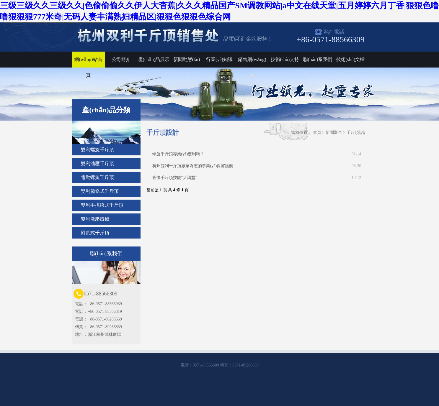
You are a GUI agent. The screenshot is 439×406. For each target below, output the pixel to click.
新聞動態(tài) (186, 59)
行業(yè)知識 (219, 59)
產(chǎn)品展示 (154, 59)
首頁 (317, 132)
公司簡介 (121, 59)
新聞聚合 (334, 132)
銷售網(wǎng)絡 (252, 62)
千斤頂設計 (357, 132)
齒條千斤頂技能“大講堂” (256, 178)
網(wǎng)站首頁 (88, 62)
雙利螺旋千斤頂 (97, 149)
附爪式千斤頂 (95, 232)
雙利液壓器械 (95, 218)
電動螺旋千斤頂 (97, 177)
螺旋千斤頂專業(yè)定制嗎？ (256, 154)
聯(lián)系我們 (317, 59)
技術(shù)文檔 (350, 59)
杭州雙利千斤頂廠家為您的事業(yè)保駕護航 (256, 166)
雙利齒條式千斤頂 (100, 191)
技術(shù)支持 (285, 59)
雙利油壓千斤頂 (97, 163)
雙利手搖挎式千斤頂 (102, 205)
